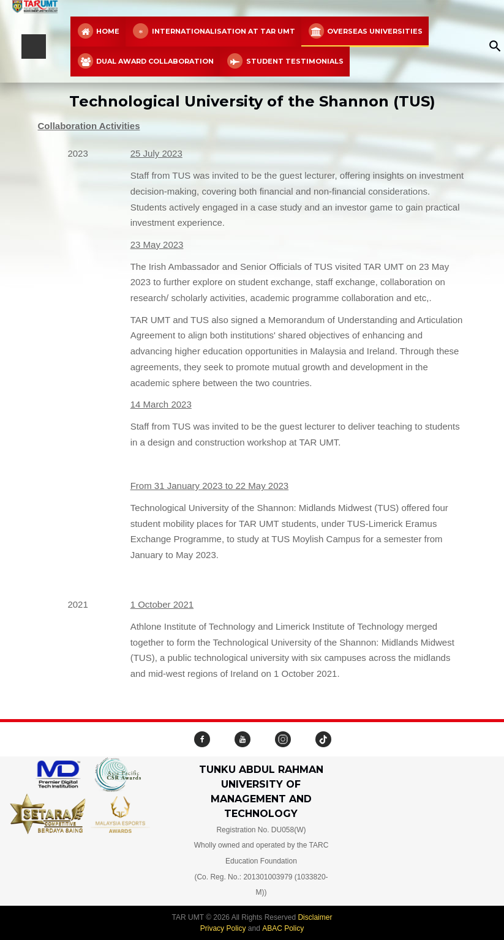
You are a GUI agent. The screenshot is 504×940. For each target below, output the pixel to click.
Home (98, 31)
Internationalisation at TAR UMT (213, 31)
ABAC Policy (283, 928)
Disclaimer (315, 917)
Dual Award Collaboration (145, 61)
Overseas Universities (365, 31)
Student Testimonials (284, 61)
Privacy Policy (223, 928)
